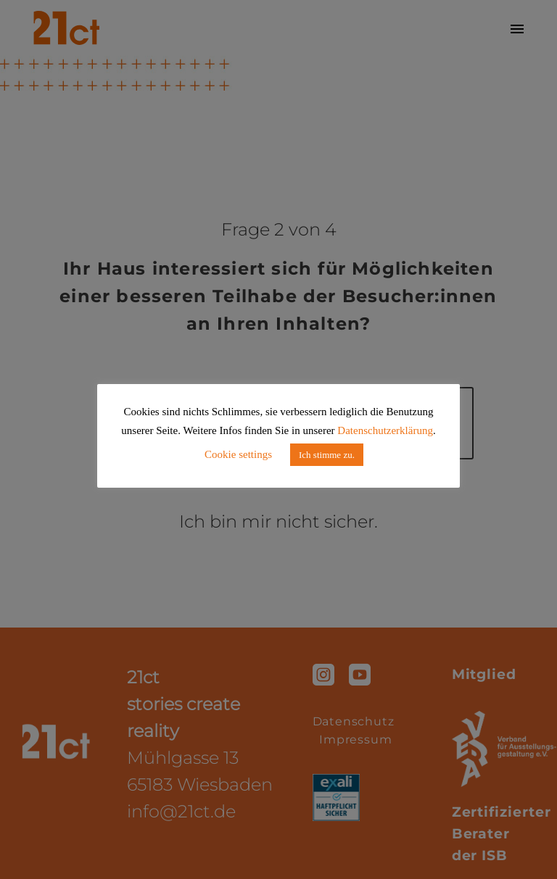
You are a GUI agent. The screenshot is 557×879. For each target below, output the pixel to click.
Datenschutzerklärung (385, 430)
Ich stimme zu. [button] (327, 454)
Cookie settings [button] (238, 454)
